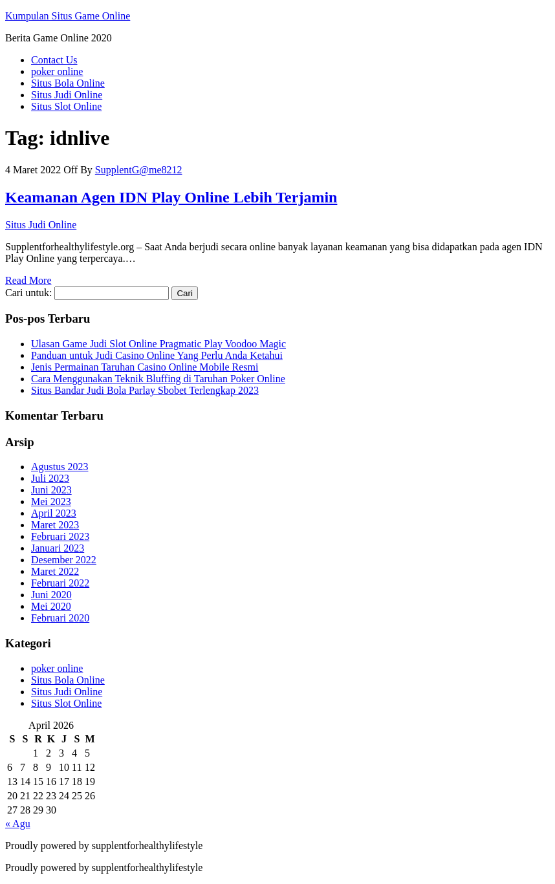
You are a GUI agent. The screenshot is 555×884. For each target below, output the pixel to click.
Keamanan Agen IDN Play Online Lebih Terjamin (171, 197)
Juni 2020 (51, 594)
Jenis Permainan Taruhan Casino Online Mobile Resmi (144, 366)
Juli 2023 (50, 478)
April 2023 (53, 513)
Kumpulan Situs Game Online (67, 15)
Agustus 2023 (59, 466)
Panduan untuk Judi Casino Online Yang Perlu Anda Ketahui (157, 355)
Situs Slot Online (66, 106)
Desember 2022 (63, 559)
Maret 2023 (55, 524)
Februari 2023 (60, 536)
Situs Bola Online (68, 83)
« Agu (17, 823)
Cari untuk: (28, 292)
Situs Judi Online (66, 94)
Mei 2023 (51, 501)
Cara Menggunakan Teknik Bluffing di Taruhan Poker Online (158, 378)
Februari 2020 (60, 617)
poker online (57, 71)
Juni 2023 (51, 489)
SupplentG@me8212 (138, 169)
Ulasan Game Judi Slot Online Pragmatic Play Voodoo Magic (158, 343)
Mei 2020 (51, 606)
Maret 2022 (55, 571)
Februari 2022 (60, 582)
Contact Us (54, 59)
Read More (28, 280)
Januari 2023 (57, 548)
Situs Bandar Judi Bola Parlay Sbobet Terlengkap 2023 (145, 390)
